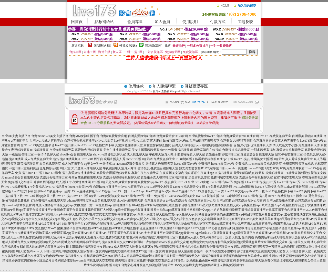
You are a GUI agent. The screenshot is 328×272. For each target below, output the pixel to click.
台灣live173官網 (198, 182)
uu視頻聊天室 (39, 150)
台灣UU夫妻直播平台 (16, 136)
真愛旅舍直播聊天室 (129, 145)
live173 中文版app (236, 191)
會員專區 (135, 22)
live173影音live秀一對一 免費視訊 (143, 196)
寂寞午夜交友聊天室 (289, 154)
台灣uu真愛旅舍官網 (280, 200)
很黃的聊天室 (274, 173)
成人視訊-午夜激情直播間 (73, 182)
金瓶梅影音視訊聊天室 (55, 168)
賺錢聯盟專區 (196, 86)
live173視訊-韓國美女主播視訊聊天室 (259, 159)
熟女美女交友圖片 (191, 168)
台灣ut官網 (224, 200)
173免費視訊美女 (108, 196)
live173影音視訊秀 (255, 196)
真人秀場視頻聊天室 (299, 159)
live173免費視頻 (279, 196)
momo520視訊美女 (260, 168)
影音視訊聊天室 (28, 163)
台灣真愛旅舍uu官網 (142, 136)
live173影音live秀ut (176, 140)
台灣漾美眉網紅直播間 (307, 136)
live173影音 (103, 191)
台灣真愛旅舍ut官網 (308, 200)
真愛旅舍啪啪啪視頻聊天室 (121, 177)
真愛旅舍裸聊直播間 (157, 145)
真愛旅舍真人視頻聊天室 (158, 177)
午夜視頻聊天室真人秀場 (120, 168)
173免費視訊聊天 (216, 168)
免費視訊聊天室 (164, 159)
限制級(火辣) (102, 45)
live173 (82, 145)
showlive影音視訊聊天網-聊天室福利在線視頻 (190, 150)
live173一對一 (121, 191)
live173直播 (180, 191)
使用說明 (190, 22)
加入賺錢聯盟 (164, 86)
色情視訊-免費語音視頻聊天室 (157, 168)
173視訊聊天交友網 (104, 182)
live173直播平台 (92, 159)
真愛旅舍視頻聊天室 (88, 150)
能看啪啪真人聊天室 (191, 154)
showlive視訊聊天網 (139, 159)
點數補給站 (104, 22)
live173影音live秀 (288, 182)
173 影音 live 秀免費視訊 (307, 196)
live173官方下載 (22, 191)
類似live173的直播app (48, 191)
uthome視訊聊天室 (79, 200)
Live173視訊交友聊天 (158, 187)
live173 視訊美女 (56, 187)
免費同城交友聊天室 (224, 177)
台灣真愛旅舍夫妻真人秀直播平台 (276, 140)
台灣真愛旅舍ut (154, 200)
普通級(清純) (153, 45)
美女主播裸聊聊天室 (117, 150)
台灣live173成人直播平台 (46, 140)
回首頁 (77, 22)
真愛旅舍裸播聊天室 (82, 173)
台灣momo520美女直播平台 (49, 136)
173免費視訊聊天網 (219, 187)
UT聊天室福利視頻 (297, 173)
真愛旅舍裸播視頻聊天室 (113, 173)
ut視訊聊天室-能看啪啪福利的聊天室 (239, 173)
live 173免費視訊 (16, 187)
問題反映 (245, 22)
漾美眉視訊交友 (199, 177)
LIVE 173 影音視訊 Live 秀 (206, 191)
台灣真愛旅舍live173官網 (205, 136)
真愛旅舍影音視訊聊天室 (223, 154)
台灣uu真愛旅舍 (176, 200)
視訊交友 (181, 177)
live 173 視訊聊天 (84, 196)
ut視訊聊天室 (57, 200)
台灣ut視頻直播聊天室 (204, 140)
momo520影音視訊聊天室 (22, 177)
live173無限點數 (243, 187)
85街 (276, 168)
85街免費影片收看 (292, 168)
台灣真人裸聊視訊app (186, 145)
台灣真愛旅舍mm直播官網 (241, 136)
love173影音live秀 (80, 187)
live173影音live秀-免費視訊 (192, 163)
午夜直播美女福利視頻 (175, 173)
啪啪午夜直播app (202, 173)
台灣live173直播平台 (107, 187)
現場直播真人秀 (114, 159)
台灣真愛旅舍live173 (202, 200)
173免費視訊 (36, 187)
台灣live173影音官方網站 (145, 140)
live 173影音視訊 (56, 173)
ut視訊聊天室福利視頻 (24, 168)
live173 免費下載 (305, 191)
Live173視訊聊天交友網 (189, 187)
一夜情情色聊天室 (21, 154)
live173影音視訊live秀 (261, 182)
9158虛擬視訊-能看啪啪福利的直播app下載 (204, 159)
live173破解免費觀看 (16, 200)
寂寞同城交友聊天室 (287, 177)
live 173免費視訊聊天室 (275, 136)
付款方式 (217, 22)
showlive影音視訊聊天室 (76, 154)
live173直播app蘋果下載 (40, 196)
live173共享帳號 (265, 187)
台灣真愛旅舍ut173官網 (172, 136)
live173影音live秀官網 (113, 140)
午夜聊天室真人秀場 (163, 154)
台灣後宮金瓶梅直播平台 (81, 140)
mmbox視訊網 (237, 168)
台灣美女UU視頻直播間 (236, 140)
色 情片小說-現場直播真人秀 (252, 145)
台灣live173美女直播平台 (37, 145)
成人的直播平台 (72, 163)
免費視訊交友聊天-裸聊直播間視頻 (31, 182)
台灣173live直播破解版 (292, 187)
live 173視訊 (36, 173)
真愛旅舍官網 (127, 182)
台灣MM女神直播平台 (84, 136)
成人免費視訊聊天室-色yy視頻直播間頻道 (52, 159)
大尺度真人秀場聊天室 (86, 168)
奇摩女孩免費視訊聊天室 (85, 177)
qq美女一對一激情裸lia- (100, 163)
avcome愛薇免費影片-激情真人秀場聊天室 (145, 163)
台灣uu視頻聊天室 (61, 150)
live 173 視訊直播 (207, 196)
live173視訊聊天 (66, 145)
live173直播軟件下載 (100, 145)
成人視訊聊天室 (137, 154)
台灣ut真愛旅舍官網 (113, 136)
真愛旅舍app (146, 182)
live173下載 (257, 191)
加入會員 (162, 22)
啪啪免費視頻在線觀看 (217, 145)
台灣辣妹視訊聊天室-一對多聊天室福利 (248, 150)
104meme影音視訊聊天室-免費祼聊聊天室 (276, 163)
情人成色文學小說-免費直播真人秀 (296, 145)
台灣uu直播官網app (165, 91)
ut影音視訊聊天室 (104, 200)
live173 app (138, 191)
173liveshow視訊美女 (181, 196)
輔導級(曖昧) (128, 45)
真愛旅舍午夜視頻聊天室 (256, 177)
